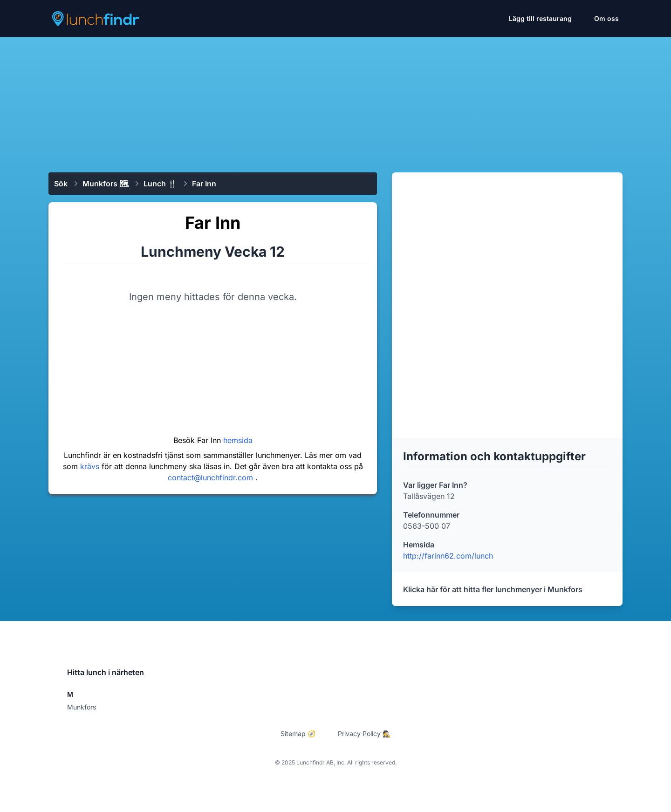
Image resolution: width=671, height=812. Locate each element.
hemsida (238, 440)
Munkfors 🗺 (105, 183)
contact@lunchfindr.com (211, 477)
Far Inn (204, 183)
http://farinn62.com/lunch (448, 555)
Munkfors (81, 707)
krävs (91, 466)
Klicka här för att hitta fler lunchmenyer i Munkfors (492, 589)
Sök (61, 183)
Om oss (606, 18)
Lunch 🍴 (160, 183)
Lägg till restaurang (540, 18)
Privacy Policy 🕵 (364, 733)
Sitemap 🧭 (298, 733)
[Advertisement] (335, 101)
